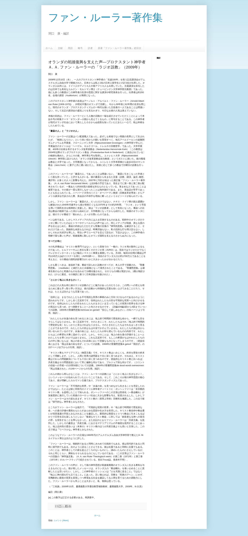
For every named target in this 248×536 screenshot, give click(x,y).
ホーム (49, 48)
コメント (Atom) (61, 520)
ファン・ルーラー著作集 (105, 17)
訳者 (90, 48)
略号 (80, 48)
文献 (60, 48)
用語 (70, 48)
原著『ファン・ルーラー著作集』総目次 (119, 48)
